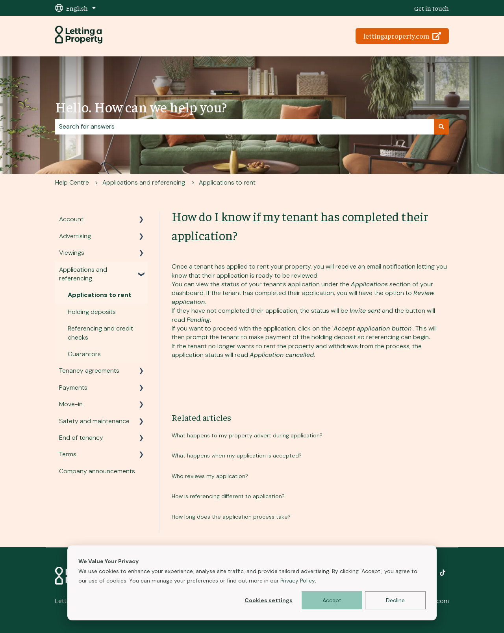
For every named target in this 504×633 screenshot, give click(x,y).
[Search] (441, 126)
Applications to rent (227, 182)
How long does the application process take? (231, 516)
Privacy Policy (297, 580)
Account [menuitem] (71, 219)
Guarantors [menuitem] (84, 354)
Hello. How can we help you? (141, 106)
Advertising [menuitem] (75, 236)
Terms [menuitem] (67, 454)
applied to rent (247, 266)
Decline (395, 600)
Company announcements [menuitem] (97, 471)
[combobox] (244, 126)
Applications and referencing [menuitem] (83, 273)
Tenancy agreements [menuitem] (89, 370)
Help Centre (72, 182)
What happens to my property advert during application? (247, 435)
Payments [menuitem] (73, 387)
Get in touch (431, 8)
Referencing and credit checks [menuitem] (100, 332)
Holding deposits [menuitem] (92, 312)
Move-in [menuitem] (71, 404)
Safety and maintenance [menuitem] (94, 421)
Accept (331, 600)
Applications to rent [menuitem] (100, 295)
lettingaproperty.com (402, 35)
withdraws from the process (369, 346)
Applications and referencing (143, 182)
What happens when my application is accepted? (237, 455)
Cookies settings (269, 600)
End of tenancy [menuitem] (81, 437)
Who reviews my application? (210, 476)
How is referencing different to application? (228, 496)
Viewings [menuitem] (71, 252)
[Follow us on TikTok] (442, 572)
